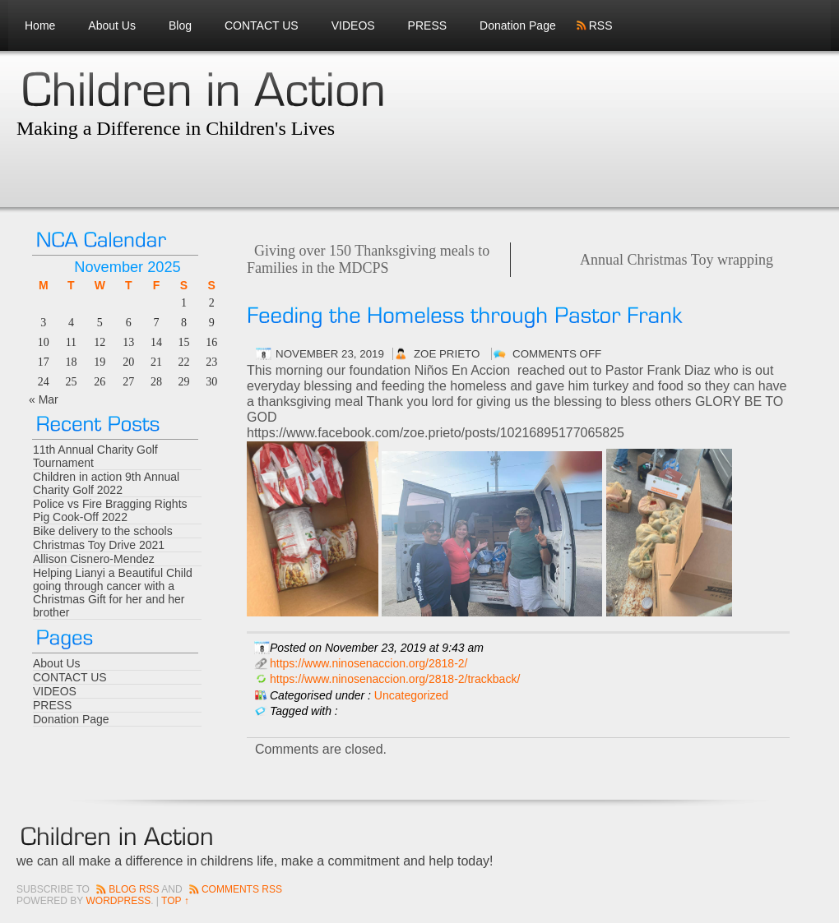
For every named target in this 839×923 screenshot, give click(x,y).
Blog (180, 25)
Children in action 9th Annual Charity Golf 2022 (106, 483)
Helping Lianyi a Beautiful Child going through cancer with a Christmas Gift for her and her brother (112, 592)
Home (40, 25)
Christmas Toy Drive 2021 (99, 544)
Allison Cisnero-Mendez (94, 558)
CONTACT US (262, 25)
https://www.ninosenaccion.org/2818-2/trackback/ (395, 678)
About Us (112, 25)
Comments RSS (242, 889)
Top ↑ (175, 901)
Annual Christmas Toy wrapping (676, 260)
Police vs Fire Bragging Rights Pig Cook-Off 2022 (110, 510)
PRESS (427, 25)
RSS (601, 25)
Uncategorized (411, 695)
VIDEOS (353, 25)
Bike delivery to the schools (103, 531)
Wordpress (118, 901)
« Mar (43, 399)
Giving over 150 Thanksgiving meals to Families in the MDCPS (368, 259)
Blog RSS (134, 889)
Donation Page (518, 25)
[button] (518, 394)
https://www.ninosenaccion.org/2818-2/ (368, 663)
